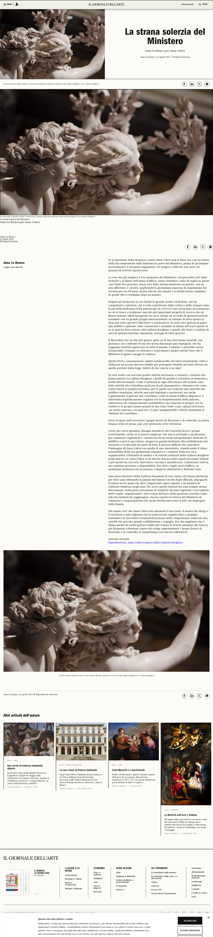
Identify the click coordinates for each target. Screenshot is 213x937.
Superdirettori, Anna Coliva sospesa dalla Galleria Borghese (145, 542)
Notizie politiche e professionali (124, 888)
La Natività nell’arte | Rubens (184, 818)
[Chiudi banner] (208, 896)
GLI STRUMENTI (158, 875)
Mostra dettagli (153, 931)
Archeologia (72, 882)
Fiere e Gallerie (95, 880)
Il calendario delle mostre (165, 879)
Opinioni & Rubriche (125, 883)
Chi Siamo (196, 875)
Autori (153, 890)
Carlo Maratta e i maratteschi (127, 773)
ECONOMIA (96, 875)
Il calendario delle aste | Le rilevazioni (163, 884)
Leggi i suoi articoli (12, 267)
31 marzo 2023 (135, 793)
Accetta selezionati (181, 908)
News (9, 760)
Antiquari (96, 886)
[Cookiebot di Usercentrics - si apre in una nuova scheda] (19, 931)
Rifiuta (181, 918)
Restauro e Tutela (71, 887)
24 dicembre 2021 (189, 840)
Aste (93, 890)
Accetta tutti (181, 899)
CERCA (204, 4)
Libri (15, 760)
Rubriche (174, 810)
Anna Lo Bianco (14, 791)
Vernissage (196, 889)
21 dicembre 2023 (84, 795)
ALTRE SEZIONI (122, 875)
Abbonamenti (187, 4)
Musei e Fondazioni (73, 765)
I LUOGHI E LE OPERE (72, 876)
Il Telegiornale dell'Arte (198, 884)
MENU (9, 4)
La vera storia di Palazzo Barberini (75, 773)
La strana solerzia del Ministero (165, 37)
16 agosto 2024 (30, 791)
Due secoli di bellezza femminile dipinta (27, 769)
